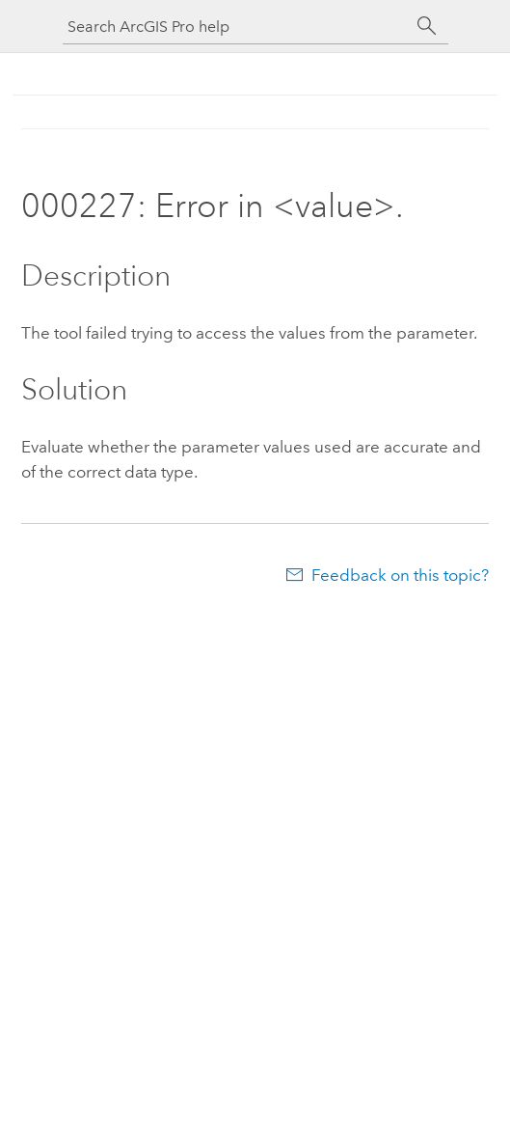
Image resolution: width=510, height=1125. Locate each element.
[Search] (427, 26)
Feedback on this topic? (400, 575)
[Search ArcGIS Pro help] (236, 26)
